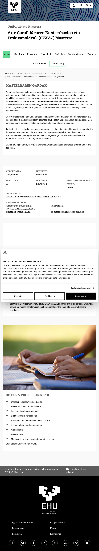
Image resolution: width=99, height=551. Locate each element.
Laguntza (17, 534)
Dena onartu (80, 296)
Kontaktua (55, 534)
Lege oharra (18, 528)
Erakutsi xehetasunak (81, 288)
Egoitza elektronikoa (22, 522)
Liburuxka (57, 63)
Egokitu (49, 296)
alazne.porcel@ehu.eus (19, 212)
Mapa (53, 528)
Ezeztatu (18, 296)
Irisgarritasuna (57, 522)
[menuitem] (88, 5)
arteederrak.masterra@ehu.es (69, 212)
